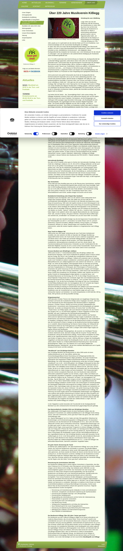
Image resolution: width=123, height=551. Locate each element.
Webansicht (101, 546)
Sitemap (31, 544)
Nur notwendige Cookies (107, 15)
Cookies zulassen (107, 4)
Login (103, 544)
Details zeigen (100, 26)
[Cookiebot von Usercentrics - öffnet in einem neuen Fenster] (12, 25)
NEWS (25, 85)
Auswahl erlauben (107, 10)
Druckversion (23, 544)
